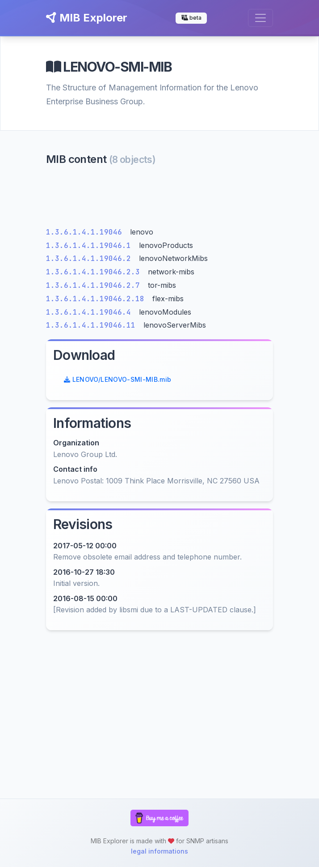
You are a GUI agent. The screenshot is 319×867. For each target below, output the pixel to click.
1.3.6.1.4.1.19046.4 (90, 312)
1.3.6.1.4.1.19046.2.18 (97, 298)
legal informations (159, 851)
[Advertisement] (159, 198)
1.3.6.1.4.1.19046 (86, 232)
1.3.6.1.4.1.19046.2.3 (95, 272)
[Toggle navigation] (260, 18)
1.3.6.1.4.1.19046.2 (90, 258)
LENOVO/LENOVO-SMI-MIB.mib (117, 379)
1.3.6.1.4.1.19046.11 (93, 325)
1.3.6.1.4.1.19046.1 (90, 245)
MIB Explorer (86, 17)
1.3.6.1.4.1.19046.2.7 (95, 285)
